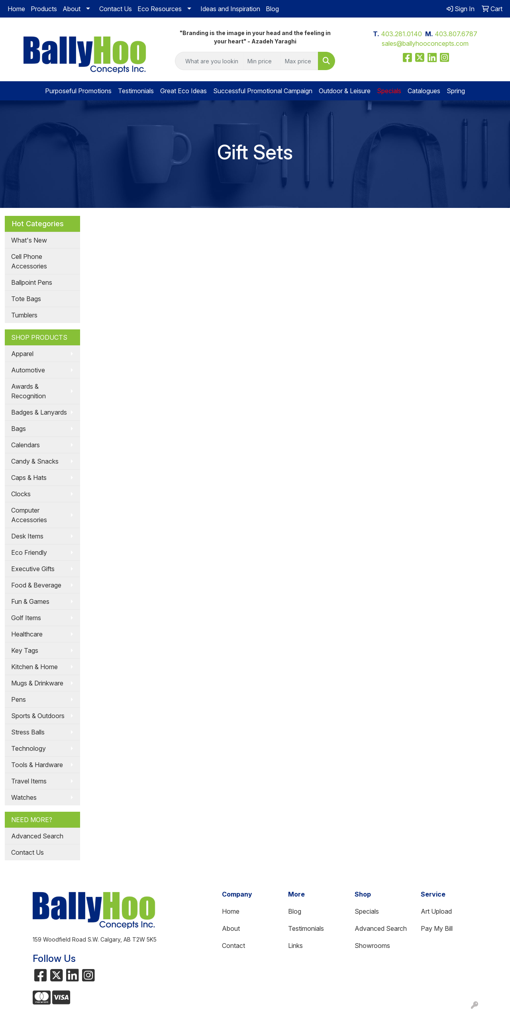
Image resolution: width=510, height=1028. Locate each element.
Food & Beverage (36, 585)
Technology (28, 748)
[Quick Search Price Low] (262, 61)
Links (295, 946)
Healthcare (27, 634)
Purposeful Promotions (78, 91)
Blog (272, 9)
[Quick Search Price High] (299, 61)
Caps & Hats (29, 478)
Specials (367, 911)
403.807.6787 (456, 34)
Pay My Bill (437, 928)
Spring (456, 91)
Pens (18, 699)
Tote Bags (26, 299)
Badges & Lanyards (39, 412)
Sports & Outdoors (38, 716)
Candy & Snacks (35, 461)
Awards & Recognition (28, 391)
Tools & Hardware (37, 765)
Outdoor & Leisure (345, 91)
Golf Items (26, 618)
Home (16, 9)
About (71, 9)
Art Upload (436, 911)
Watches (24, 797)
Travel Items (29, 781)
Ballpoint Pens (31, 282)
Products (44, 9)
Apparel (22, 354)
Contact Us (115, 9)
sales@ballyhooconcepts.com (425, 43)
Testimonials (136, 91)
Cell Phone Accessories (29, 261)
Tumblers (24, 315)
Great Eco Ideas (183, 91)
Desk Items (27, 536)
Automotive (28, 370)
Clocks (21, 494)
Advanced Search (37, 836)
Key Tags (24, 650)
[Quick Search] (209, 61)
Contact (233, 946)
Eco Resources (159, 9)
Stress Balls (28, 732)
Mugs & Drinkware (37, 683)
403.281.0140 (401, 34)
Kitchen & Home (34, 667)
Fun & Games (30, 601)
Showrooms (372, 946)
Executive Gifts (33, 569)
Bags (18, 429)
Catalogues (424, 91)
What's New (29, 240)
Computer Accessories (29, 515)
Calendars (25, 445)
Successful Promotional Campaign (262, 91)
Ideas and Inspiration (230, 9)
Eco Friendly (29, 552)
